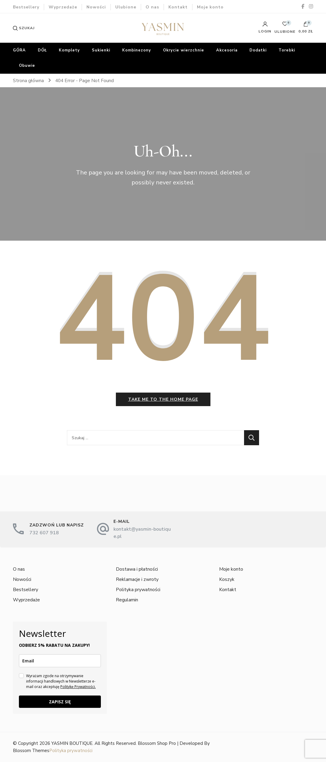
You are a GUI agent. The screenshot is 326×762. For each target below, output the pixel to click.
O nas (152, 7)
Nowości (96, 7)
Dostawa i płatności (137, 569)
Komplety (69, 50)
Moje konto (210, 7)
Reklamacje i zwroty (137, 579)
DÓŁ (42, 50)
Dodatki (258, 50)
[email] (60, 660)
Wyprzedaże (63, 7)
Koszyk (226, 579)
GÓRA (19, 50)
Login (264, 27)
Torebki (287, 50)
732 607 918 (44, 532)
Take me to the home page (163, 399)
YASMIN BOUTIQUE (71, 743)
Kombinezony (136, 50)
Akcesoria (226, 50)
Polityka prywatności (138, 589)
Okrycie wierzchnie (183, 50)
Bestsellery (26, 7)
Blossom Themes (31, 751)
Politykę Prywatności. (78, 686)
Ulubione (125, 7)
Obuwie (27, 65)
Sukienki (101, 50)
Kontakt (178, 7)
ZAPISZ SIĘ (60, 702)
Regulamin (127, 600)
